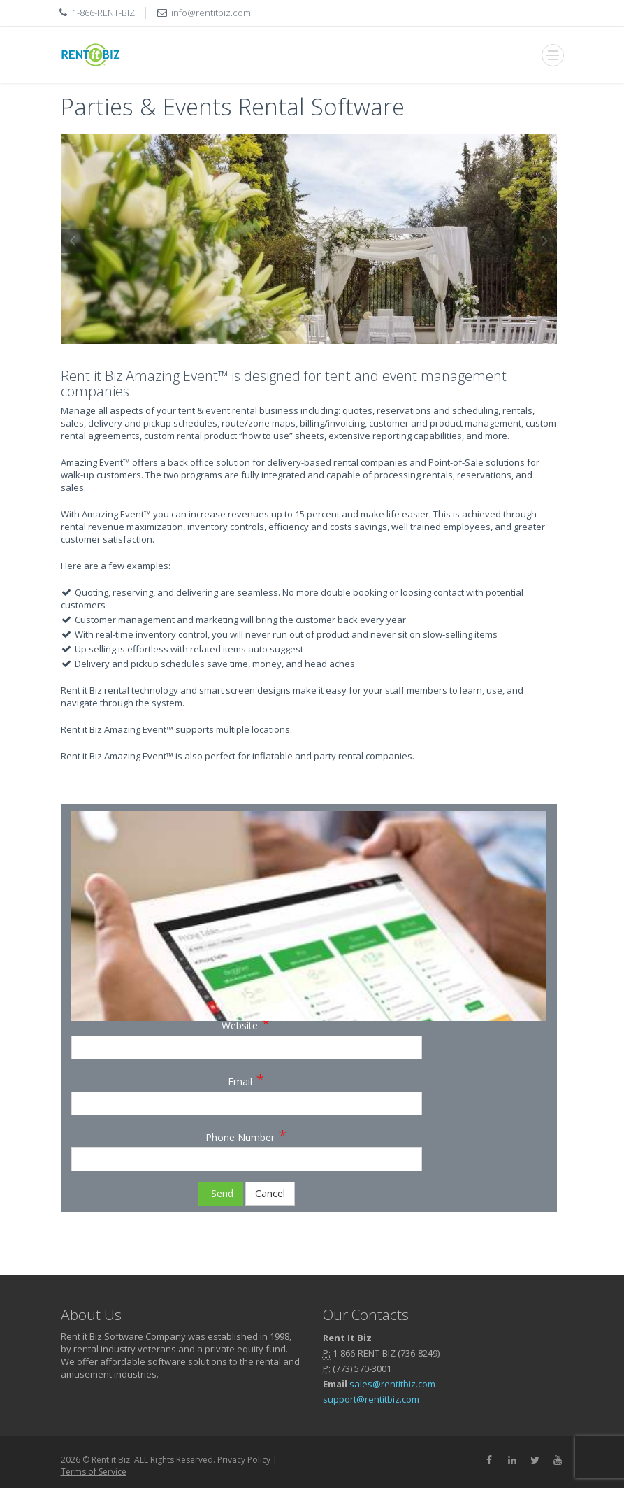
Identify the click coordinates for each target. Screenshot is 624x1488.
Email (246, 1079)
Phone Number (246, 1135)
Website (246, 1023)
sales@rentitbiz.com (392, 1384)
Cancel (270, 1193)
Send (220, 1193)
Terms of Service (93, 1472)
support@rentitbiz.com (371, 1399)
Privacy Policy (243, 1460)
